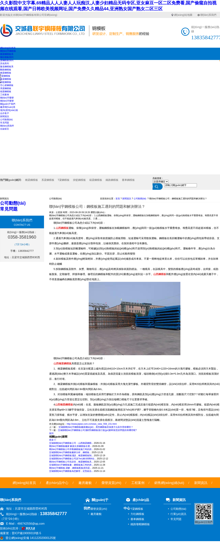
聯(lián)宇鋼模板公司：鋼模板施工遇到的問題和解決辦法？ (178, 198)
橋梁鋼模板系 (6, 54)
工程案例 (4, 94)
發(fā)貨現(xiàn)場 (9, 110)
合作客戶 (4, 113)
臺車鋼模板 (128, 179)
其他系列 (4, 63)
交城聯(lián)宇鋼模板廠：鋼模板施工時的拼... (71, 465)
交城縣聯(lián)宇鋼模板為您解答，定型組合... (71, 471)
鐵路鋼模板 (112, 179)
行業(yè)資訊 (178, 513)
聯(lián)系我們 (208, 14)
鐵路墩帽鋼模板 (140, 524)
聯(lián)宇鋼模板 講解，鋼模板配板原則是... (70, 468)
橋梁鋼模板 (5, 73)
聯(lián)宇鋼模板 (8, 51)
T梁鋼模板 (5, 76)
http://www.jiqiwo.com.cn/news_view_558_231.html (92, 424)
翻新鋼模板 (5, 69)
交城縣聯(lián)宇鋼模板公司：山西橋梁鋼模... (71, 443)
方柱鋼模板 (137, 513)
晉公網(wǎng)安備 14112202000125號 (31, 537)
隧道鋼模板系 (6, 66)
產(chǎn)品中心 (57, 483)
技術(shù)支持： (19, 528)
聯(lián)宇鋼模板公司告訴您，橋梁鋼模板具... (71, 461)
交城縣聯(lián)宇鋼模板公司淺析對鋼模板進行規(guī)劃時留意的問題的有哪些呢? (97, 430)
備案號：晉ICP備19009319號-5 (20, 533)
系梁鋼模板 (5, 88)
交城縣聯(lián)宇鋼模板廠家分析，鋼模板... (70, 452)
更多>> (52, 440)
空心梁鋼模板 (6, 85)
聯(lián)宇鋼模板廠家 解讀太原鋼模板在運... (70, 446)
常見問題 (4, 122)
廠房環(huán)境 (7, 107)
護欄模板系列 (6, 60)
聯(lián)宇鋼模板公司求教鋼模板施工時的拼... (71, 449)
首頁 (117, 198)
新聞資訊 (4, 116)
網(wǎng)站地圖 (183, 14)
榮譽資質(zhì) (111, 483)
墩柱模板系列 (6, 57)
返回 (51, 433)
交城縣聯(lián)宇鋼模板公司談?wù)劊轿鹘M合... (72, 458)
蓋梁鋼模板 (5, 79)
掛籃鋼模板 (5, 82)
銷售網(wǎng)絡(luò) (169, 483)
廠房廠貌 (85, 483)
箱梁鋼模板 (5, 91)
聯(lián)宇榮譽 (7, 97)
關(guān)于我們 (7, 104)
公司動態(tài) (6, 119)
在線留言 (4, 129)
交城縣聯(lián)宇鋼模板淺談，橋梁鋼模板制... (71, 455)
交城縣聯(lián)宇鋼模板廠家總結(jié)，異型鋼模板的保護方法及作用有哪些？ (95, 427)
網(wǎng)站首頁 (8, 48)
